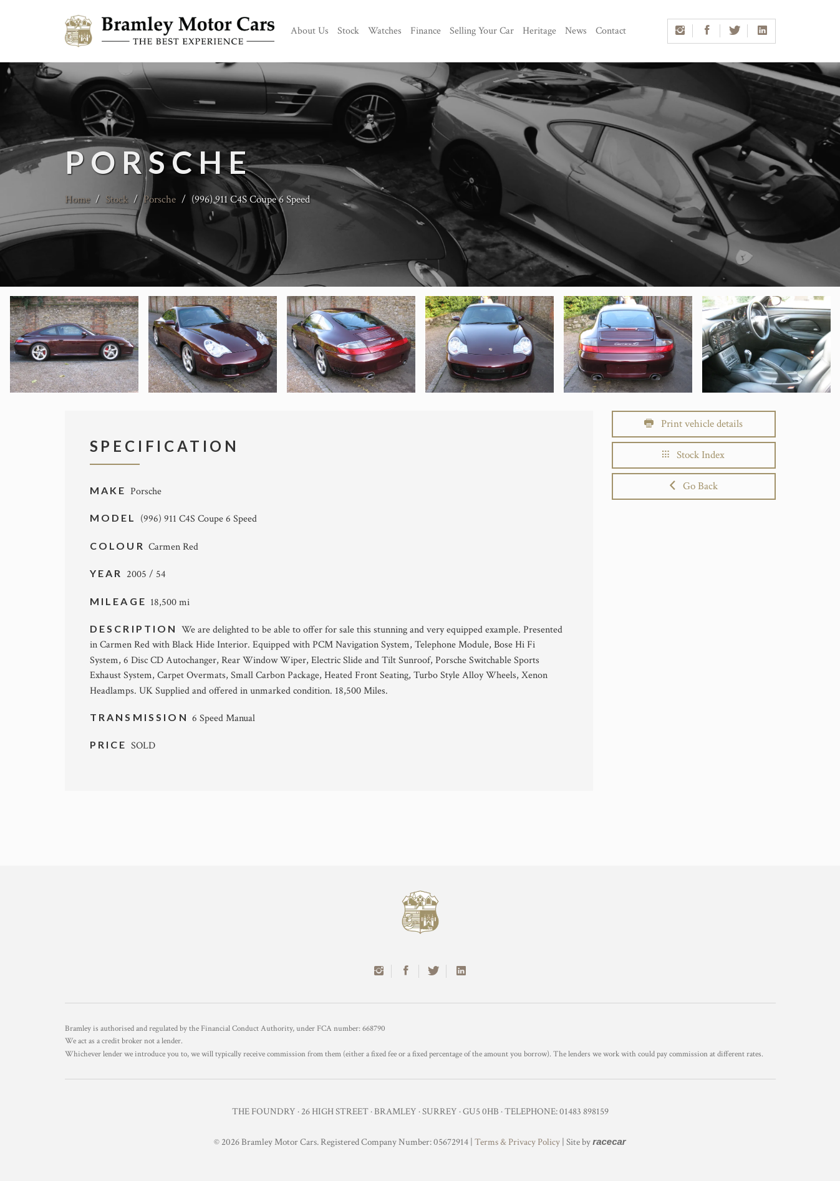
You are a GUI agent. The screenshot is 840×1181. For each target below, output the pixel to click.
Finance (425, 30)
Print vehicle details (693, 424)
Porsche (159, 199)
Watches (385, 30)
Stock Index (693, 455)
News (576, 30)
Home (77, 199)
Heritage (539, 30)
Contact (611, 30)
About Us (310, 30)
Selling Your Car (482, 30)
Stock (348, 30)
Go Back (694, 486)
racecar (608, 1141)
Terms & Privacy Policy (517, 1142)
